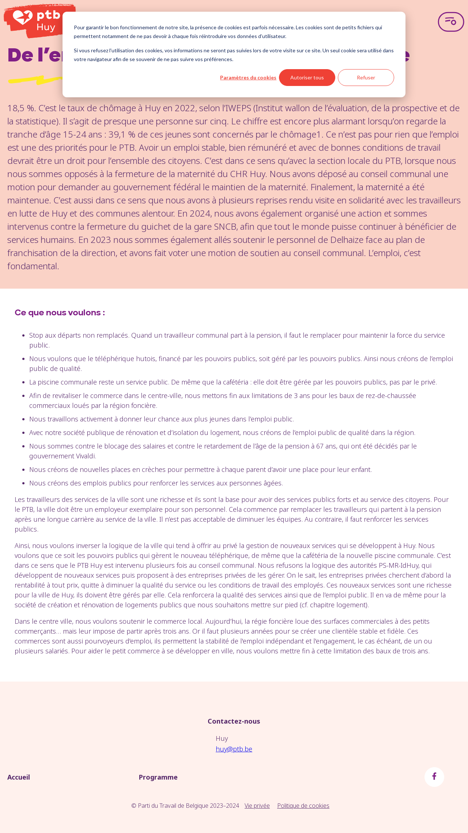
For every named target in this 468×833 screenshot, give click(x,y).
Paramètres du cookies (248, 77)
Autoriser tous (307, 77)
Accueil (18, 777)
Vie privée (257, 806)
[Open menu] (451, 22)
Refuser (366, 77)
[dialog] (234, 54)
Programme (158, 777)
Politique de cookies (303, 806)
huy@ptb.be (234, 748)
